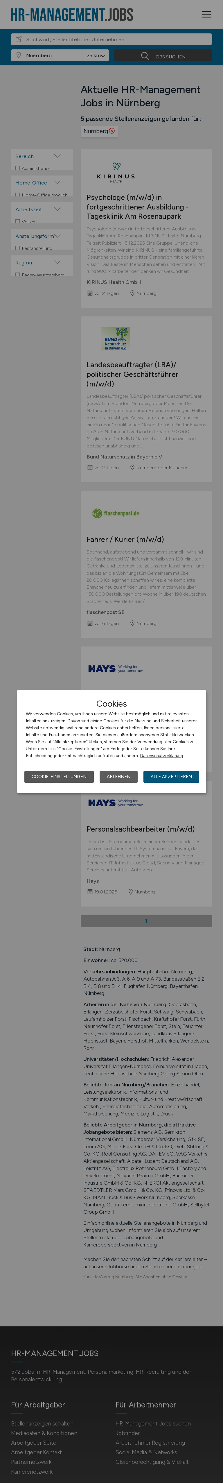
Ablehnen (118, 776)
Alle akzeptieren (171, 776)
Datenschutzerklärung (161, 755)
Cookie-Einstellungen (59, 776)
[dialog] (111, 741)
